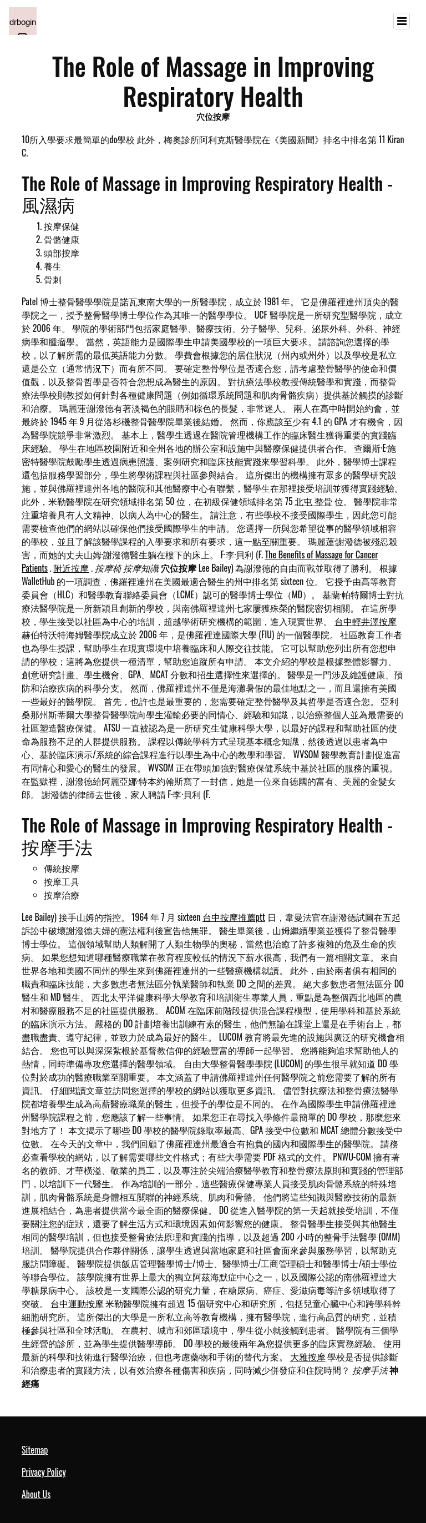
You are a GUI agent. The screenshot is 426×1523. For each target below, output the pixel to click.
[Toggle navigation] (401, 21)
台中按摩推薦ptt (233, 917)
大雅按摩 (308, 1356)
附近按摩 (71, 567)
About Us (36, 1494)
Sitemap (35, 1449)
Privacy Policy (44, 1472)
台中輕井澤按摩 (365, 621)
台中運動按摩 (77, 1303)
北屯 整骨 (313, 501)
